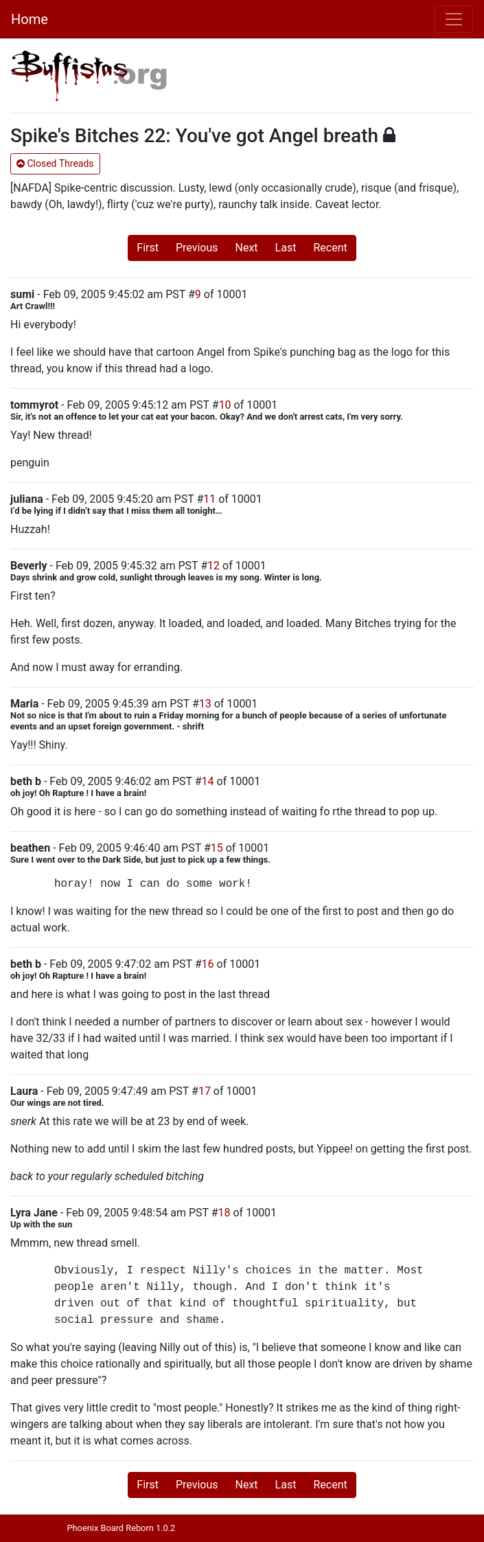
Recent (330, 247)
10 (225, 404)
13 (205, 703)
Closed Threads (55, 163)
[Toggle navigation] (454, 19)
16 (208, 964)
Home (29, 19)
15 (217, 847)
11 (209, 499)
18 (224, 1212)
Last (286, 247)
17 (204, 1091)
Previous (197, 247)
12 (213, 565)
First (148, 247)
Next (246, 247)
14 (208, 781)
